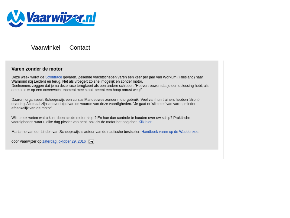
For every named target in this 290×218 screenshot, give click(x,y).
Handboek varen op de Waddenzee (169, 132)
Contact (79, 47)
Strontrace (53, 77)
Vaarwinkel (45, 47)
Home (14, 47)
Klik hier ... (147, 122)
